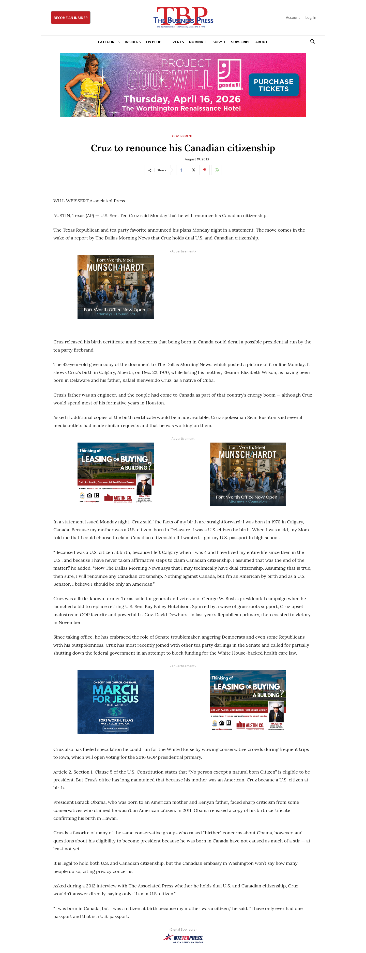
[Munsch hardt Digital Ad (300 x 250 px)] (115, 287)
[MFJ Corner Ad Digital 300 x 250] (115, 702)
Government (182, 136)
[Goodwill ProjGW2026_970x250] (183, 85)
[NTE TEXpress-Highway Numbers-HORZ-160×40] (183, 938)
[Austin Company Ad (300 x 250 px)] (115, 474)
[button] (310, 42)
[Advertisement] (248, 290)
